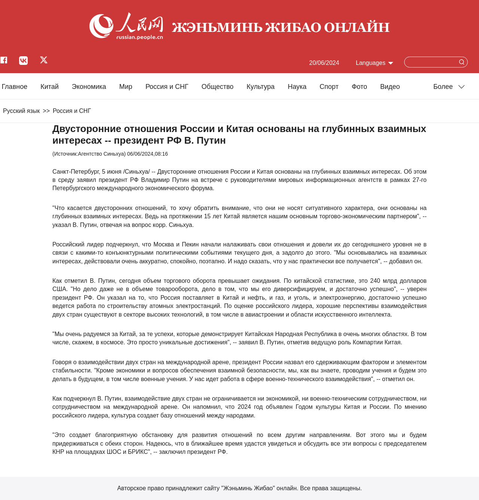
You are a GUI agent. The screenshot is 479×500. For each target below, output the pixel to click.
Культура (261, 86)
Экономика (89, 86)
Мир (125, 86)
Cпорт (329, 86)
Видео (390, 86)
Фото (359, 86)
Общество (217, 86)
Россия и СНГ (167, 86)
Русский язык (21, 111)
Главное (14, 86)
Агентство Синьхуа (101, 154)
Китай (49, 86)
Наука (297, 86)
